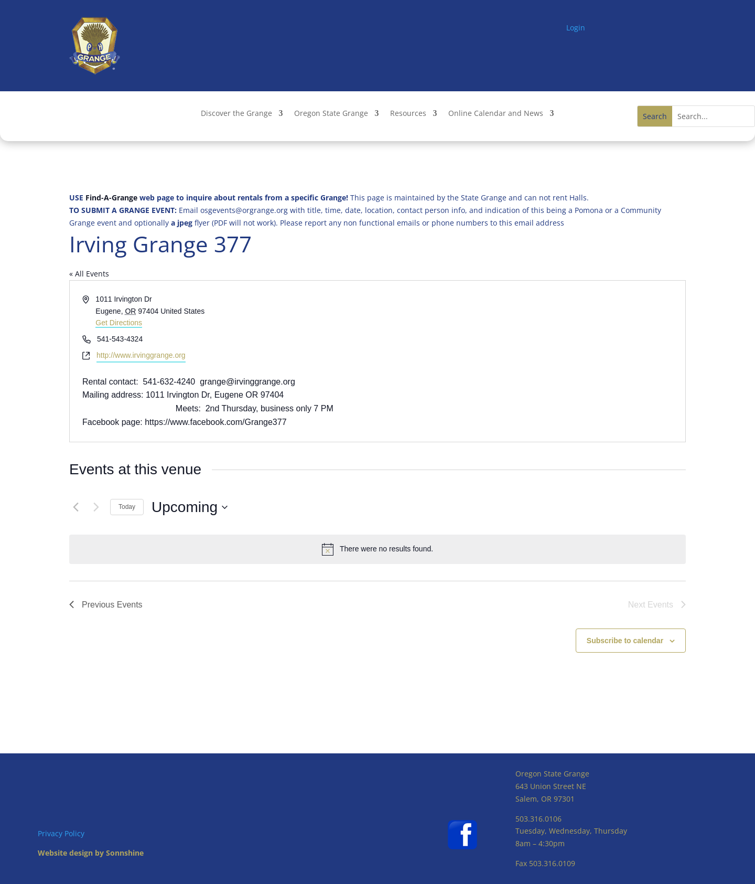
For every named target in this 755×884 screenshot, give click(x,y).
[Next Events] (96, 507)
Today (126, 506)
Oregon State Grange (331, 114)
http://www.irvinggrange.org (141, 355)
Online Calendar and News (495, 114)
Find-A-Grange (111, 198)
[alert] (377, 549)
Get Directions (118, 322)
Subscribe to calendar (625, 640)
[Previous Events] (75, 507)
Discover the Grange (236, 114)
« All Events (89, 274)
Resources (408, 114)
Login (575, 28)
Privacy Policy (61, 833)
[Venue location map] (531, 361)
